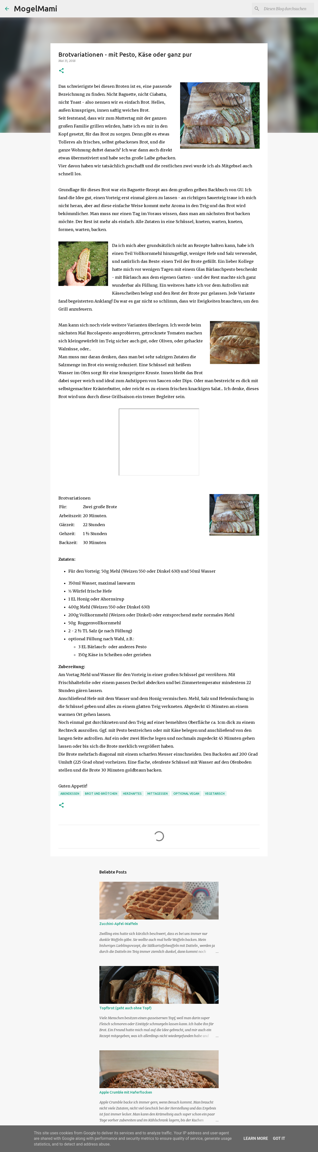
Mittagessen (157, 793)
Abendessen (69, 793)
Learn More (255, 1138)
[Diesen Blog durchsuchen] (288, 9)
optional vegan (186, 793)
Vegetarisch (215, 793)
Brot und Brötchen (101, 793)
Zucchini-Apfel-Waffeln (118, 924)
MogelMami (35, 8)
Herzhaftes (132, 793)
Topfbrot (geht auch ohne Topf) (125, 1008)
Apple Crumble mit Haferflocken (125, 1092)
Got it (279, 1138)
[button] (61, 71)
